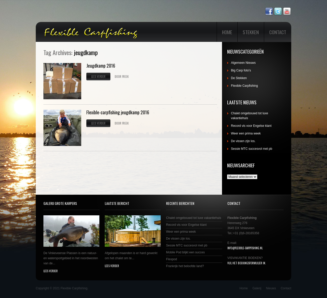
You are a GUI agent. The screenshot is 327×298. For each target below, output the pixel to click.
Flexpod (171, 259)
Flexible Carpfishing (244, 86)
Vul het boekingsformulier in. (246, 263)
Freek (125, 76)
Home (227, 31)
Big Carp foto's (241, 70)
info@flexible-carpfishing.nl (245, 248)
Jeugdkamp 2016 (100, 65)
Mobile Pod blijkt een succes (185, 252)
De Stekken (239, 78)
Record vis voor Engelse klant (251, 126)
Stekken (251, 31)
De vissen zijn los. (243, 141)
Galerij (256, 288)
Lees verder (98, 76)
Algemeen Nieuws (243, 63)
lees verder (50, 271)
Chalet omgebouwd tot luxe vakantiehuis (193, 218)
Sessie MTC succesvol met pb (251, 149)
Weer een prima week (246, 133)
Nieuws (271, 288)
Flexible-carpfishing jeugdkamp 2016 (117, 112)
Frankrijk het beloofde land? (185, 266)
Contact (277, 31)
